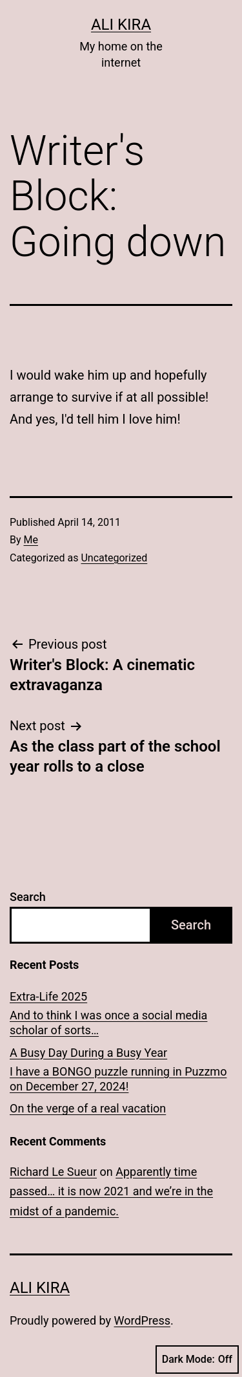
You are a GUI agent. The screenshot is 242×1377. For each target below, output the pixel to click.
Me (31, 540)
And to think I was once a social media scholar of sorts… (108, 1022)
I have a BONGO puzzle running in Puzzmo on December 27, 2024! (118, 1079)
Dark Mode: (197, 1359)
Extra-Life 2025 (48, 996)
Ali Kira (121, 25)
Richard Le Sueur (53, 1171)
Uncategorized (114, 558)
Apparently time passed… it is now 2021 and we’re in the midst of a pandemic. (111, 1191)
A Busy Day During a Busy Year (88, 1052)
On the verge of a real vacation (88, 1108)
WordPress (142, 1320)
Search (28, 897)
